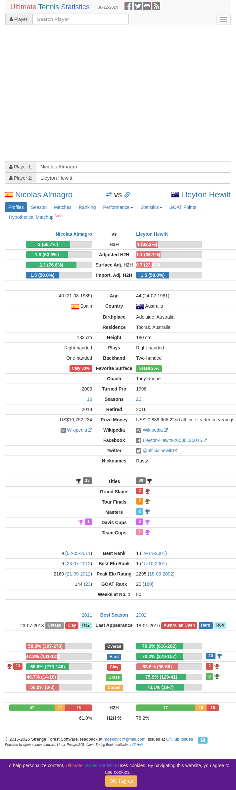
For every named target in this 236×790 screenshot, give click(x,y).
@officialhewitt (157, 450)
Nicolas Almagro (43, 194)
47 (32, 707)
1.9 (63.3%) (47, 254)
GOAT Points (182, 207)
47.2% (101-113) (43, 656)
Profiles (16, 207)
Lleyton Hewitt (206, 194)
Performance (118, 207)
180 (148, 584)
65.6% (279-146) (47, 666)
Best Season (114, 615)
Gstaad (55, 625)
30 (141, 480)
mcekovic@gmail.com (125, 739)
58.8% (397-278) (45, 646)
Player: (19, 19)
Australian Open (179, 625)
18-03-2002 (161, 574)
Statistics (151, 207)
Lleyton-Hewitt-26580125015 (172, 440)
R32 (85, 625)
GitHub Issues (179, 739)
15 (201, 707)
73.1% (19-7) (160, 687)
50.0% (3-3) (42, 687)
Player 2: (20, 178)
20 (138, 399)
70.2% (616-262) (159, 646)
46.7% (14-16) (41, 677)
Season (39, 207)
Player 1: (20, 166)
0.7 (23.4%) (148, 265)
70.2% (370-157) (159, 656)
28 (78, 707)
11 (60, 707)
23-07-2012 (79, 563)
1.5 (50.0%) (42, 275)
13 (87, 480)
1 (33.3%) (147, 244)
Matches (62, 207)
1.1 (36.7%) (148, 254)
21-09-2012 (79, 574)
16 (89, 399)
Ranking (87, 207)
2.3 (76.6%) (51, 265)
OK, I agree (121, 781)
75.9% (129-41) (161, 677)
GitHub (137, 745)
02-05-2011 (79, 553)
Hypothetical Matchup (35, 217)
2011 (87, 615)
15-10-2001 (153, 563)
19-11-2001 (153, 553)
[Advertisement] (62, 94)
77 (166, 707)
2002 (141, 615)
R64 (220, 625)
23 (88, 584)
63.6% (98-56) (157, 666)
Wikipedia (77, 430)
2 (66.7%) (48, 244)
